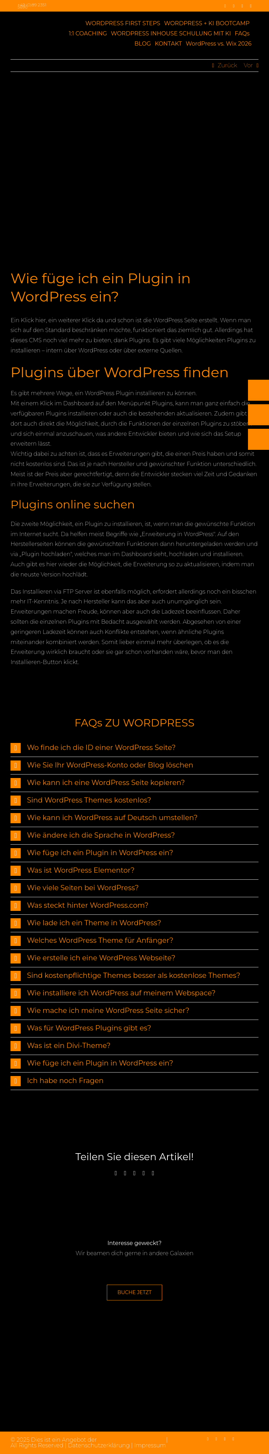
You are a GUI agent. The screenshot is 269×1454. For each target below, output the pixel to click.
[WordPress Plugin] (134, 175)
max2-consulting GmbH (131, 1439)
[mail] (250, 6)
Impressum (150, 1445)
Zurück (227, 65)
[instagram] (233, 6)
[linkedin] (242, 6)
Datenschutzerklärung (99, 1445)
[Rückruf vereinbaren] (258, 495)
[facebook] (225, 6)
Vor (248, 65)
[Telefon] (258, 446)
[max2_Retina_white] (27, 21)
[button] (134, 748)
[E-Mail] (258, 471)
